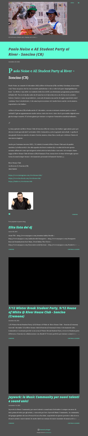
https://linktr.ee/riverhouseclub (20, 181)
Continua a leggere (74, 249)
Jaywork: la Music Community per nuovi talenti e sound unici (43, 399)
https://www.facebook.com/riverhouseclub (24, 178)
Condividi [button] (75, 214)
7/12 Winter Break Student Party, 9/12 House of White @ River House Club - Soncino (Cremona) (42, 312)
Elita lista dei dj (20, 227)
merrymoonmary (48, 432)
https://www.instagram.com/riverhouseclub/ (25, 175)
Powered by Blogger (44, 429)
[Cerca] (72, 3)
